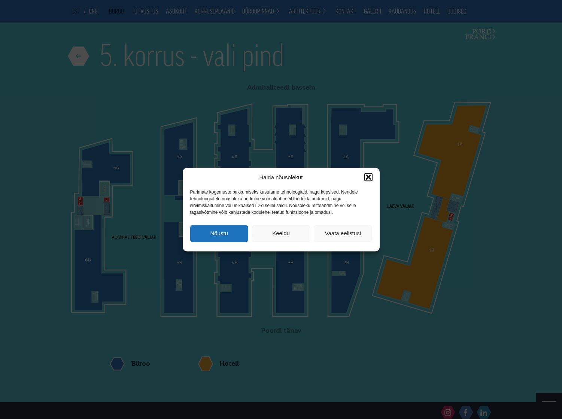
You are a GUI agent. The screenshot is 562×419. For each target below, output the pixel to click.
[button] (368, 177)
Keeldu (281, 233)
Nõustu (219, 233)
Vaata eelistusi (343, 233)
